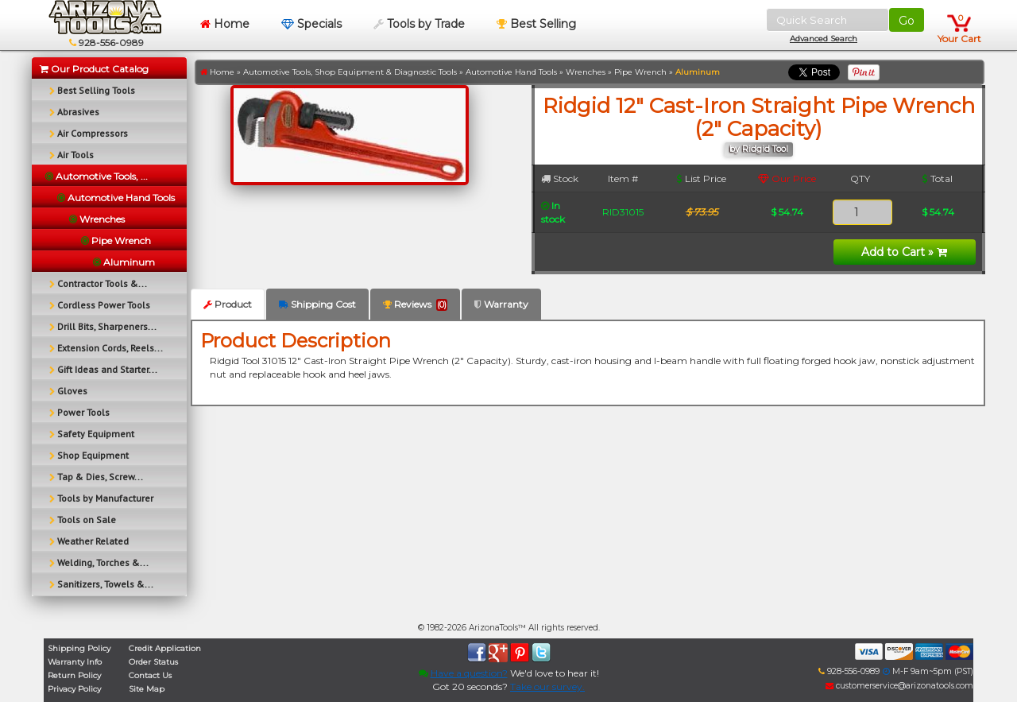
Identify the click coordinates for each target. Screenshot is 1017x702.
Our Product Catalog (94, 69)
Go (907, 21)
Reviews (415, 304)
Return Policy (74, 675)
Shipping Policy (79, 648)
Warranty (501, 304)
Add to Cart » (904, 252)
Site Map (146, 689)
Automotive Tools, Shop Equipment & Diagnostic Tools (350, 72)
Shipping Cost (317, 304)
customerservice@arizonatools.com (899, 686)
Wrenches (585, 72)
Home (224, 24)
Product (227, 304)
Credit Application (165, 648)
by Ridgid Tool (758, 149)
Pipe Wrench (640, 72)
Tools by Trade (419, 24)
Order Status (153, 662)
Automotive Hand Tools (511, 72)
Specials (311, 24)
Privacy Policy (74, 689)
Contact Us (150, 675)
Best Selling (536, 24)
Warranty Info (75, 662)
